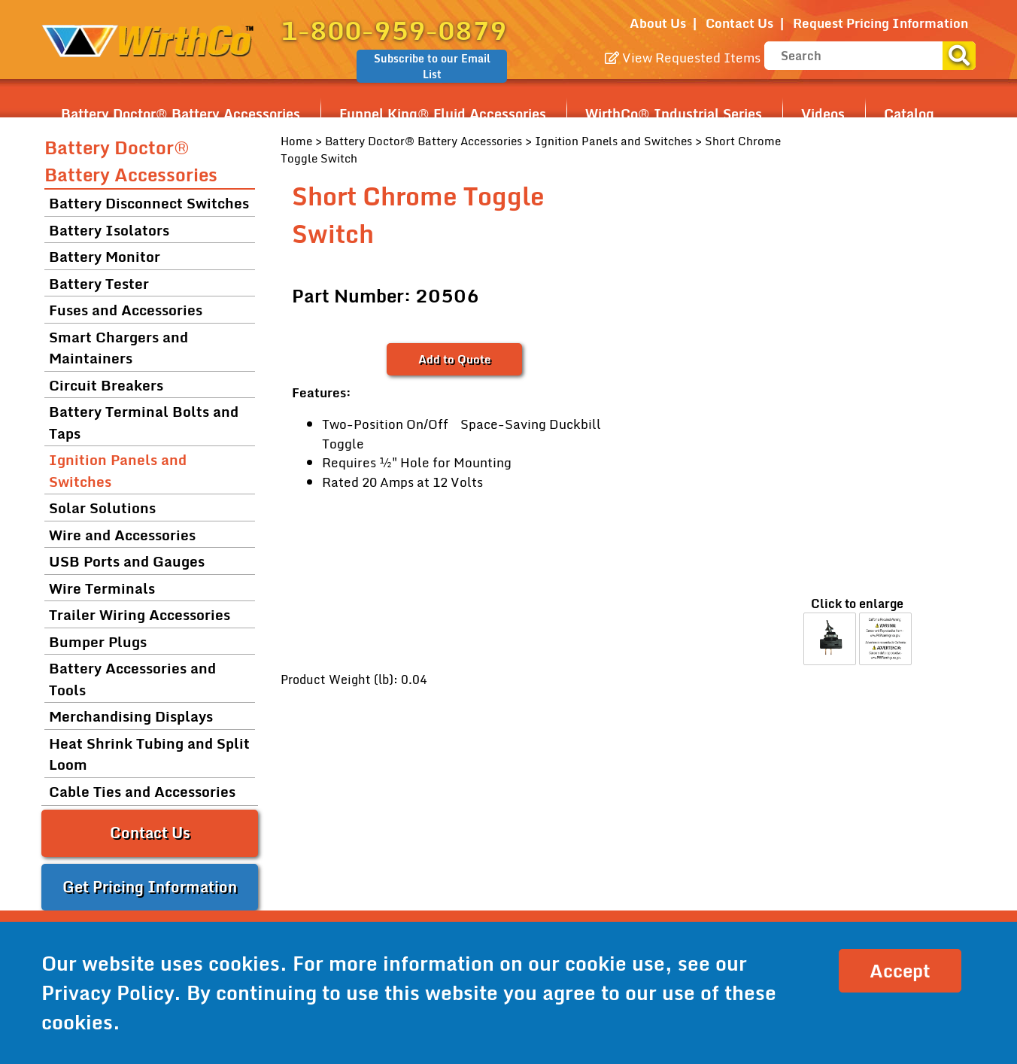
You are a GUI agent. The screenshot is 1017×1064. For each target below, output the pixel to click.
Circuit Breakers (106, 385)
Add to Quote (454, 359)
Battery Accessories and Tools (132, 678)
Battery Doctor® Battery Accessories (180, 113)
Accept (900, 970)
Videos (823, 113)
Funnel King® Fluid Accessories (442, 113)
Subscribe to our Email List (432, 66)
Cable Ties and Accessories (142, 791)
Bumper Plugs (98, 641)
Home (296, 141)
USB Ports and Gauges (127, 561)
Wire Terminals (102, 588)
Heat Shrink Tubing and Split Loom (149, 754)
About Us (658, 23)
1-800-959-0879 (394, 30)
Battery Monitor (104, 256)
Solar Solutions (102, 507)
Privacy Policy (107, 992)
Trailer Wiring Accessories (139, 614)
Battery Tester (99, 283)
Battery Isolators (109, 230)
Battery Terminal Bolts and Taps (143, 422)
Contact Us (739, 23)
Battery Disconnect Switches (149, 202)
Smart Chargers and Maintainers (118, 347)
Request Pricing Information (880, 23)
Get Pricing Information (149, 886)
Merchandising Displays (131, 716)
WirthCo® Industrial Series (673, 113)
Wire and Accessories (122, 534)
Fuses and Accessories (125, 309)
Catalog (909, 113)
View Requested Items (682, 57)
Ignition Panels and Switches (613, 141)
